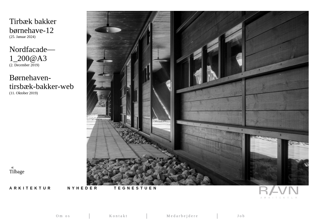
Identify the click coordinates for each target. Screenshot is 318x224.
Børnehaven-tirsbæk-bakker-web (43, 84)
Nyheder (83, 188)
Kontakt (118, 216)
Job (241, 216)
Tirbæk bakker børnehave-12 (43, 28)
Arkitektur (30, 188)
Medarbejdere (183, 216)
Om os (63, 216)
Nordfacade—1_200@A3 (43, 56)
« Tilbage (12, 169)
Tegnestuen (136, 188)
